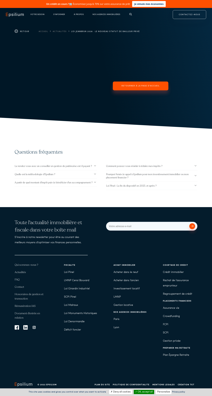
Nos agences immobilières (130, 312)
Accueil (43, 31)
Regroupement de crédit (177, 294)
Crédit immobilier (173, 272)
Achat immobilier (124, 265)
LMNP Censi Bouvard (76, 280)
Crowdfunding (171, 316)
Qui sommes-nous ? (26, 265)
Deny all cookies (121, 392)
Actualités (60, 31)
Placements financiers (177, 301)
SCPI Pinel (70, 297)
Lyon (116, 327)
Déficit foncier (72, 329)
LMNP (117, 297)
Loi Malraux (71, 305)
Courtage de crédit (175, 265)
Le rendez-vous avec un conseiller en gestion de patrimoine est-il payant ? (53, 166)
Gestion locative (123, 305)
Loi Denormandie (74, 321)
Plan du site (102, 385)
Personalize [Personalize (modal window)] (163, 392)
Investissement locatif (127, 288)
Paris (116, 319)
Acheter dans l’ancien (126, 280)
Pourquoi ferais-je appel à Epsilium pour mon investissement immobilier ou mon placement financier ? (147, 176)
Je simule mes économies (149, 4)
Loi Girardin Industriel (77, 288)
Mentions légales (163, 385)
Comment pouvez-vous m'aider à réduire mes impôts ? (134, 166)
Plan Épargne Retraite (176, 355)
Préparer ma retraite (176, 348)
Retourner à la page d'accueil (141, 86)
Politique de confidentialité (131, 385)
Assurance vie (171, 308)
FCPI (165, 324)
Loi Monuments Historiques (80, 313)
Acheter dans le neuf (126, 272)
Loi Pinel (69, 272)
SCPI (165, 332)
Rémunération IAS (25, 306)
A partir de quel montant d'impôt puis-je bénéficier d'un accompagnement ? (54, 182)
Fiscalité (69, 265)
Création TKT (186, 385)
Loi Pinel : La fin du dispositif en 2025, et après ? (131, 185)
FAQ (17, 279)
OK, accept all (144, 392)
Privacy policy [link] (178, 392)
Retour (22, 31)
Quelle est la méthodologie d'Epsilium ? (35, 174)
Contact (19, 287)
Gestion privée (172, 341)
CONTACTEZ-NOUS (189, 15)
